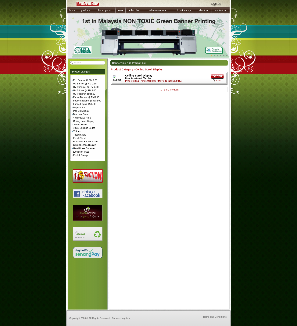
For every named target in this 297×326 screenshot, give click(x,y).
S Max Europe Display (84, 145)
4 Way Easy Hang (82, 117)
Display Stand (80, 107)
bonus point (104, 10)
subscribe (134, 10)
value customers (157, 10)
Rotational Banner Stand (85, 141)
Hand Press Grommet (84, 148)
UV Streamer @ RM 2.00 (86, 87)
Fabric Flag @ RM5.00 (84, 104)
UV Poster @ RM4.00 (84, 94)
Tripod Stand (79, 134)
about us (203, 10)
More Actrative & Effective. (138, 78)
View (218, 80)
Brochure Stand (81, 114)
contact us (220, 10)
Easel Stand (79, 138)
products (85, 10)
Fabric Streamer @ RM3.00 (87, 100)
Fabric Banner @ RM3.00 (86, 97)
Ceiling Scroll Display (84, 121)
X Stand (77, 131)
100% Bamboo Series (84, 128)
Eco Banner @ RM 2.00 (85, 80)
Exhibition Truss (81, 152)
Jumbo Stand (80, 124)
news (120, 10)
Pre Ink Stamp (80, 155)
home (72, 10)
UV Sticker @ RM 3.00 (84, 90)
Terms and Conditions (215, 317)
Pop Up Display (81, 111)
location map (184, 10)
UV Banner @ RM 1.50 (85, 83)
